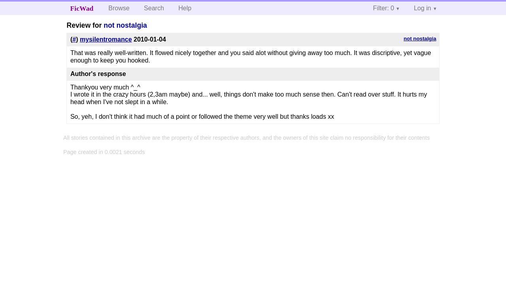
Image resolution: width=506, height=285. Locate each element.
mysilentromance (106, 39)
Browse (118, 8)
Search (154, 8)
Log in (422, 8)
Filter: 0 (383, 8)
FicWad (82, 8)
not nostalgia (125, 25)
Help (184, 8)
